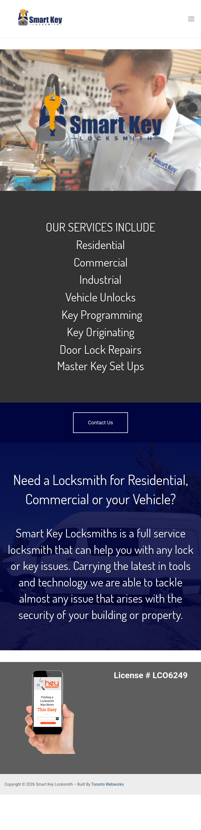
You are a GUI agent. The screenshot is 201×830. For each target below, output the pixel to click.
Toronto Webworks (107, 784)
